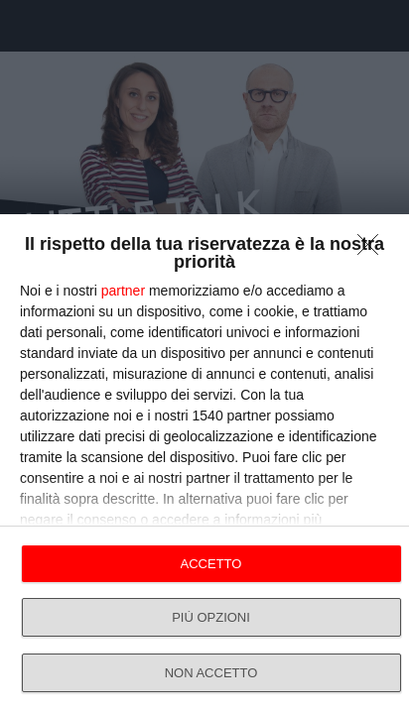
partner (123, 291)
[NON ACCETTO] (373, 250)
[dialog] (204, 464)
